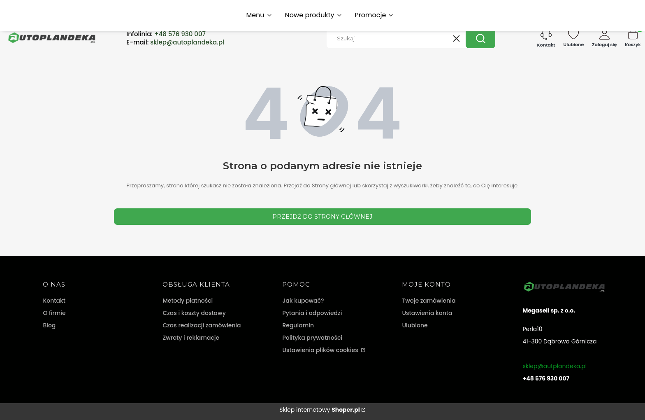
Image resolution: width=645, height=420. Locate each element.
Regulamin (298, 325)
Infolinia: (166, 34)
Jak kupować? (303, 300)
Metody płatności (187, 300)
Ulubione (414, 325)
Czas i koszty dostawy (193, 313)
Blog (49, 325)
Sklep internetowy (319, 410)
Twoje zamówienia (428, 300)
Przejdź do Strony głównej (322, 216)
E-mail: (175, 42)
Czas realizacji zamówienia (201, 325)
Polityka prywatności (312, 338)
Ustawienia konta (427, 313)
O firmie (54, 313)
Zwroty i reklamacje (190, 338)
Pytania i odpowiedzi (312, 313)
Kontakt (54, 300)
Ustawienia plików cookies (321, 350)
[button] (480, 38)
